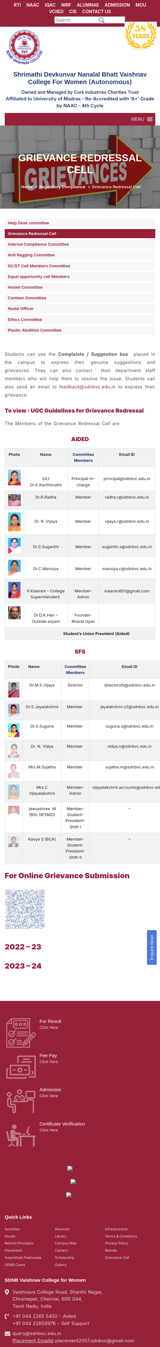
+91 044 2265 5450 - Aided (44, 1279)
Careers (61, 1213)
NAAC (32, 5)
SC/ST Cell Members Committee (39, 266)
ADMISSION (117, 5)
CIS (73, 11)
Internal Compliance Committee (38, 244)
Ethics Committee (25, 319)
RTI (17, 5)
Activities (12, 1192)
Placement (13, 1213)
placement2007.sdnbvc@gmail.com (94, 1304)
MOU (141, 5)
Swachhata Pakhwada (23, 1221)
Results (111, 1213)
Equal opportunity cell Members (39, 276)
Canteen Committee (27, 298)
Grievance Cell (117, 1221)
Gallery (61, 1228)
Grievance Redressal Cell (32, 233)
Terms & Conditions (121, 1199)
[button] (137, 119)
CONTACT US (96, 11)
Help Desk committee (28, 223)
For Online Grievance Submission (67, 867)
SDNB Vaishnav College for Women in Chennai (70, 1338)
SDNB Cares (15, 1228)
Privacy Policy (116, 1206)
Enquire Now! (152, 947)
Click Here (49, 1019)
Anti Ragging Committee (31, 255)
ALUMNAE (88, 5)
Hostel (10, 1199)
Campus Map (66, 1206)
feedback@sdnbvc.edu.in (87, 386)
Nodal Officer (21, 308)
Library (61, 1199)
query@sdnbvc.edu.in (37, 1297)
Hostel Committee (25, 287)
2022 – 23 (23, 938)
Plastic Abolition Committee (34, 330)
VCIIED (56, 11)
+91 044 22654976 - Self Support (51, 1287)
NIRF (66, 5)
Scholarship (64, 1221)
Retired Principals (19, 1206)
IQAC (50, 5)
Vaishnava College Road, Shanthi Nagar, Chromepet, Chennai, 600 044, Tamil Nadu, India (58, 1262)
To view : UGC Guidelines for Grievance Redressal (74, 410)
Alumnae (62, 1192)
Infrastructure (116, 1192)
